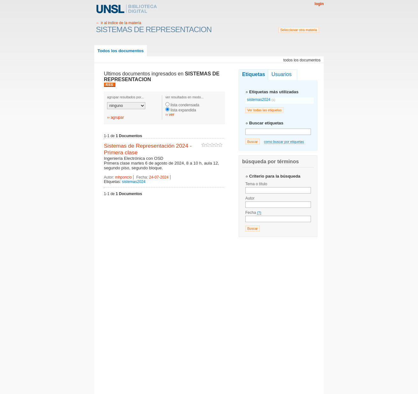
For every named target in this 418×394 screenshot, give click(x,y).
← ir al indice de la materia (118, 23)
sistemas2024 (134, 181)
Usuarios (281, 74)
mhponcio (123, 177)
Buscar (252, 142)
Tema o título (256, 184)
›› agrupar (115, 117)
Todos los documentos (120, 50)
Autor (250, 198)
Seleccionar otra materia (298, 30)
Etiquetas (253, 74)
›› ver (169, 114)
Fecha (253, 212)
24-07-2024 (159, 177)
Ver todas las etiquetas (264, 110)
